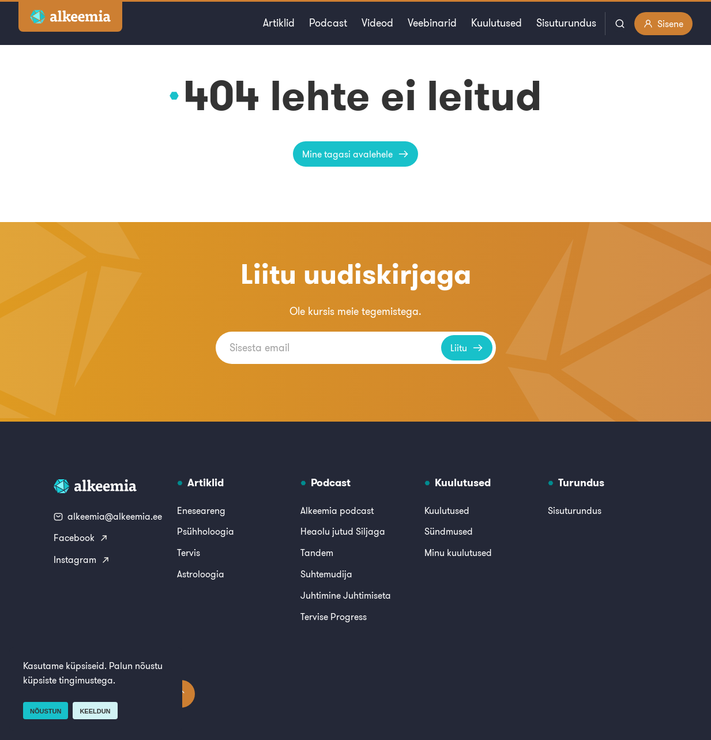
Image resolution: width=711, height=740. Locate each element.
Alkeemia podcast (337, 510)
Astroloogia (200, 574)
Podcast (328, 22)
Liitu (466, 348)
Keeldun (95, 711)
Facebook (81, 537)
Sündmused (448, 531)
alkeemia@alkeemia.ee (108, 516)
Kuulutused (496, 22)
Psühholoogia (205, 531)
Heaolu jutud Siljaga (342, 531)
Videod (377, 22)
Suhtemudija (326, 574)
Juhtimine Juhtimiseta (345, 595)
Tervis (188, 552)
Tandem (316, 552)
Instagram (82, 559)
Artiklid (279, 22)
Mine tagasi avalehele (355, 154)
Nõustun (45, 711)
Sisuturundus (566, 22)
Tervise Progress (333, 616)
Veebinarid (432, 22)
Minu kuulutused (458, 552)
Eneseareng (201, 510)
